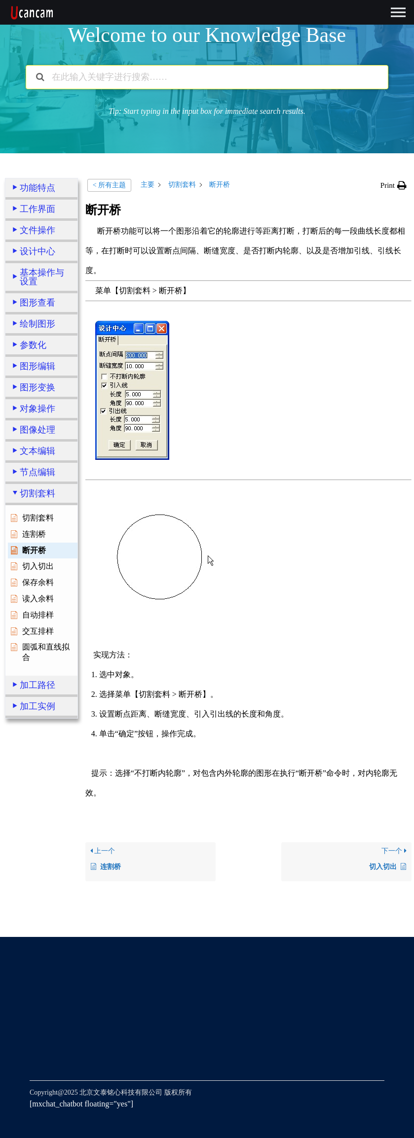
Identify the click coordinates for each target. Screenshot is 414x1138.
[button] (393, 185)
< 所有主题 (109, 185)
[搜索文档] (40, 77)
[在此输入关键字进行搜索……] (207, 77)
